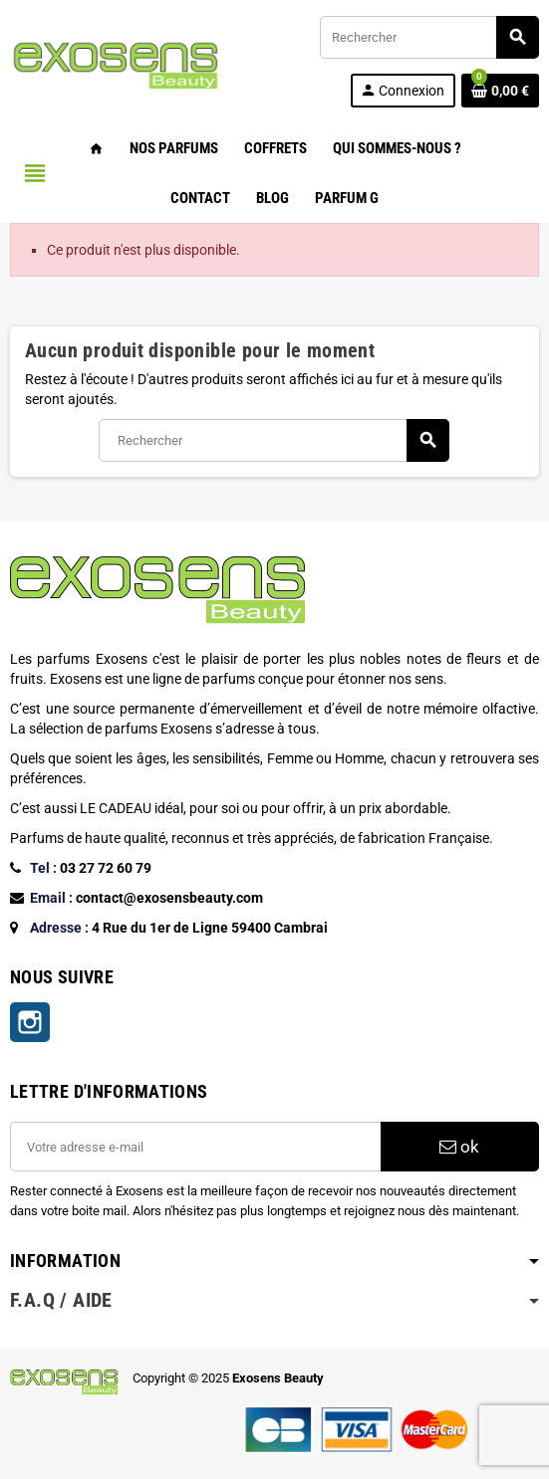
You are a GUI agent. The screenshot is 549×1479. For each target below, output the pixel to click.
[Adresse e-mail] (195, 1146)
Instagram (30, 1022)
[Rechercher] (429, 37)
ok (459, 1147)
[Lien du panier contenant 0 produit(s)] (500, 90)
